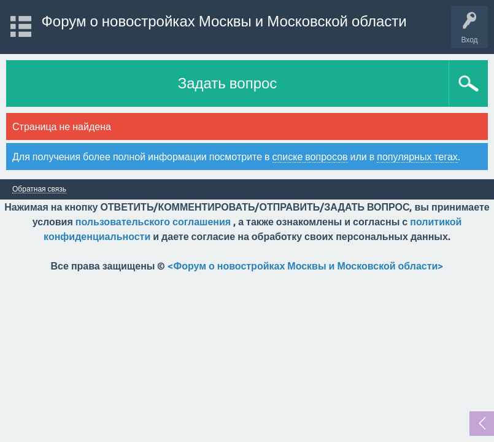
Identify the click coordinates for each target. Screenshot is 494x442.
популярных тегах (417, 156)
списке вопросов (310, 156)
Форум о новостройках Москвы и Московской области (224, 21)
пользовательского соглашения (153, 221)
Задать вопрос (227, 83)
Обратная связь (39, 189)
